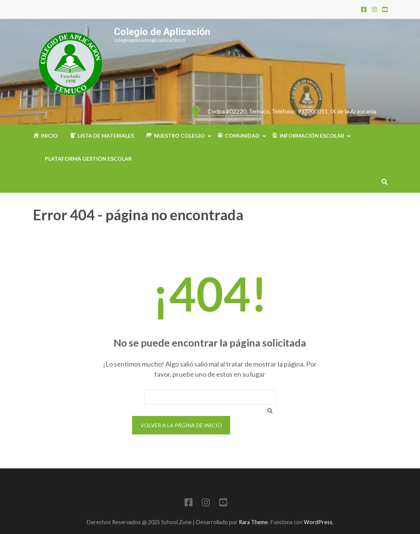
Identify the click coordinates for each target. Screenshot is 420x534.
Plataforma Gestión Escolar (88, 158)
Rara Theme (253, 522)
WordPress (318, 522)
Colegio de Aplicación (162, 31)
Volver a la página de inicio (181, 425)
